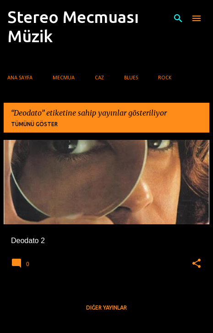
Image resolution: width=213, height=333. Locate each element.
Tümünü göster (34, 124)
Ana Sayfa (20, 78)
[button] (196, 264)
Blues (131, 78)
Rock (164, 78)
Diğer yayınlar (106, 308)
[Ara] (178, 18)
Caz (99, 78)
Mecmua (64, 78)
